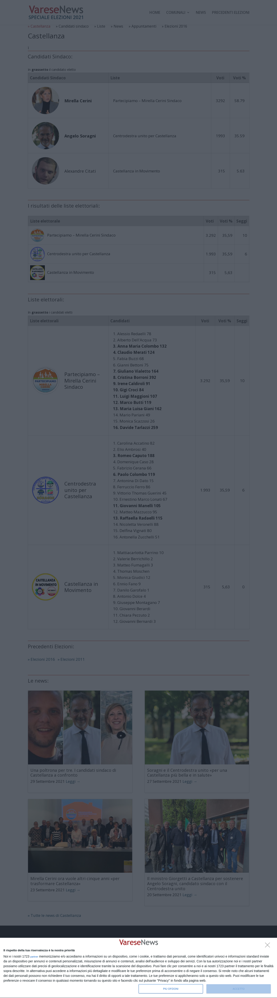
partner (34, 956)
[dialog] (138, 968)
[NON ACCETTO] (268, 946)
